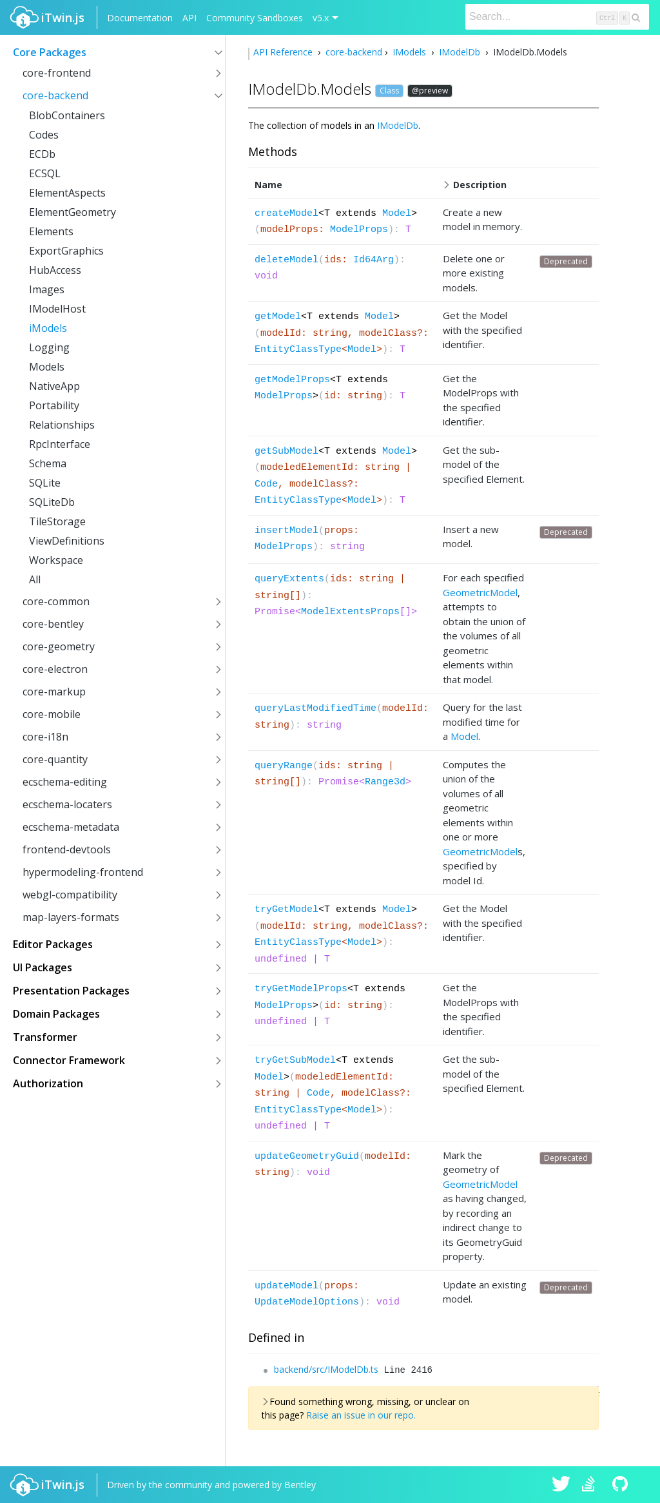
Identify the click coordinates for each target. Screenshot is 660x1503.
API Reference (284, 52)
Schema (47, 463)
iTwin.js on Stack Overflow (591, 1485)
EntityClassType (298, 349)
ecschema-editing (65, 782)
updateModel (286, 1286)
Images (46, 289)
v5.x (321, 18)
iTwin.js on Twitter (561, 1485)
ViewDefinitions (66, 541)
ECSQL (45, 173)
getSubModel (286, 451)
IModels (409, 52)
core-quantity (55, 759)
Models (46, 367)
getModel (278, 316)
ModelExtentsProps (350, 611)
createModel (286, 213)
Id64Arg (373, 260)
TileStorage (57, 521)
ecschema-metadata (71, 827)
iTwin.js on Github (622, 1485)
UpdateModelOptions (307, 1302)
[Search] (557, 17)
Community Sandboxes (254, 18)
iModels (48, 328)
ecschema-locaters (67, 804)
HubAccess (55, 270)
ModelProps (359, 229)
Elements (51, 231)
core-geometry (59, 646)
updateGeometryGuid (307, 1156)
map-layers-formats (71, 917)
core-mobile (52, 714)
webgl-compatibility (70, 894)
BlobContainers (67, 115)
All (35, 579)
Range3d (385, 782)
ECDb (42, 154)
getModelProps (292, 379)
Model (396, 213)
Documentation (140, 18)
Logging (49, 347)
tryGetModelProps (301, 989)
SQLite (45, 483)
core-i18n (45, 737)
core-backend (55, 95)
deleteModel (286, 260)
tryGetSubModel (295, 1060)
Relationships (62, 425)
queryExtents (289, 579)
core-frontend (57, 73)
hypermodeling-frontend (83, 872)
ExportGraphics (66, 251)
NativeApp (54, 386)
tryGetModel (286, 909)
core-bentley (53, 624)
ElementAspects (67, 193)
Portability (54, 405)
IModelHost (57, 309)
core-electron (55, 669)
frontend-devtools (67, 849)
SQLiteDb (52, 502)
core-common (56, 601)
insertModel (286, 530)
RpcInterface (59, 444)
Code (266, 484)
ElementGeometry (72, 212)
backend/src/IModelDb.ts (326, 1369)
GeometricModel (480, 592)
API (189, 18)
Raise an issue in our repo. (361, 1415)
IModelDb (459, 52)
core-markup (54, 691)
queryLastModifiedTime (315, 708)
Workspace (56, 560)
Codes (44, 135)
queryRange (284, 766)
